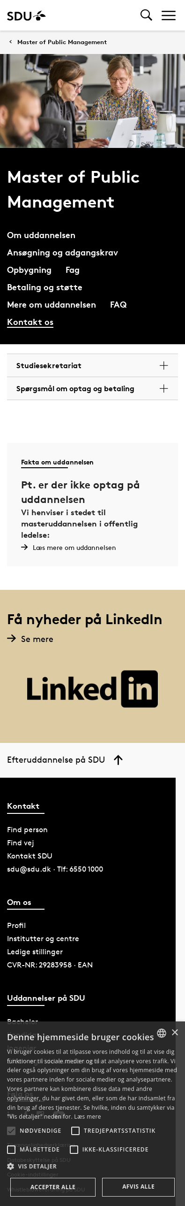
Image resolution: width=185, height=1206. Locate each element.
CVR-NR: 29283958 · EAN (50, 964)
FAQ (118, 304)
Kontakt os (30, 321)
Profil (16, 925)
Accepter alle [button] (52, 1187)
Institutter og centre (43, 938)
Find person (27, 829)
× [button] (174, 1032)
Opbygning (29, 269)
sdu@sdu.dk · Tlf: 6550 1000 (55, 869)
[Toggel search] (146, 15)
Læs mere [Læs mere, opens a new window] (87, 1117)
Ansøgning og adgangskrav (62, 252)
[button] (11, 1130)
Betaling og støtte (44, 286)
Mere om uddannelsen (51, 304)
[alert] (92, 1113)
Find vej (20, 842)
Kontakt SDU (29, 855)
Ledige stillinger (35, 951)
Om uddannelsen (41, 234)
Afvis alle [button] (138, 1187)
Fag (73, 269)
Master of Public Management (62, 42)
